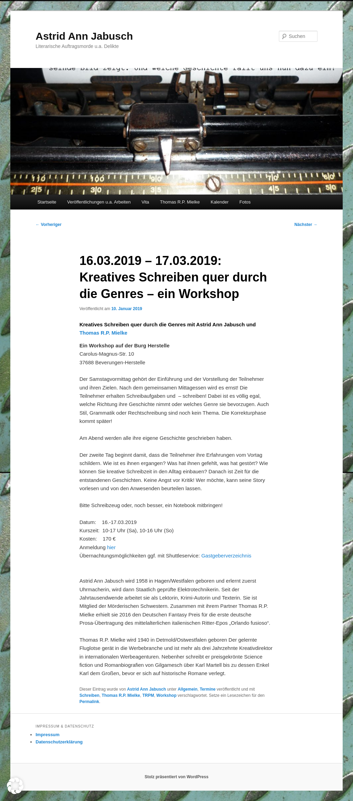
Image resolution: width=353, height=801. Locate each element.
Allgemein (187, 689)
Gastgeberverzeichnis (226, 555)
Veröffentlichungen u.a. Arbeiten (99, 202)
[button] (15, 786)
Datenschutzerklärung (59, 741)
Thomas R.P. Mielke (180, 202)
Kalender (220, 202)
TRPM (148, 695)
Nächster (305, 224)
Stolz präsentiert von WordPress (176, 776)
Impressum (47, 734)
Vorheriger (48, 224)
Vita (145, 202)
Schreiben (89, 695)
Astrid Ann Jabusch (84, 36)
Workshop (166, 695)
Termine (207, 689)
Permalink (89, 701)
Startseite (46, 202)
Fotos (245, 202)
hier (111, 547)
